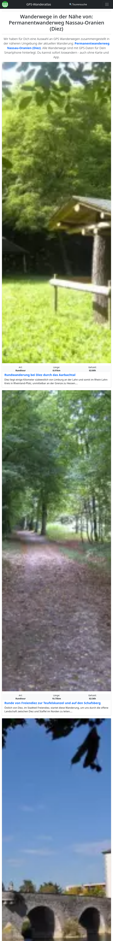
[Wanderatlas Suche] (78, 4)
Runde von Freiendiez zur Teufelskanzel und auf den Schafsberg (52, 703)
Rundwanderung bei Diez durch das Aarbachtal (39, 375)
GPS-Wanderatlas (38, 4)
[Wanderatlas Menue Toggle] (107, 4)
